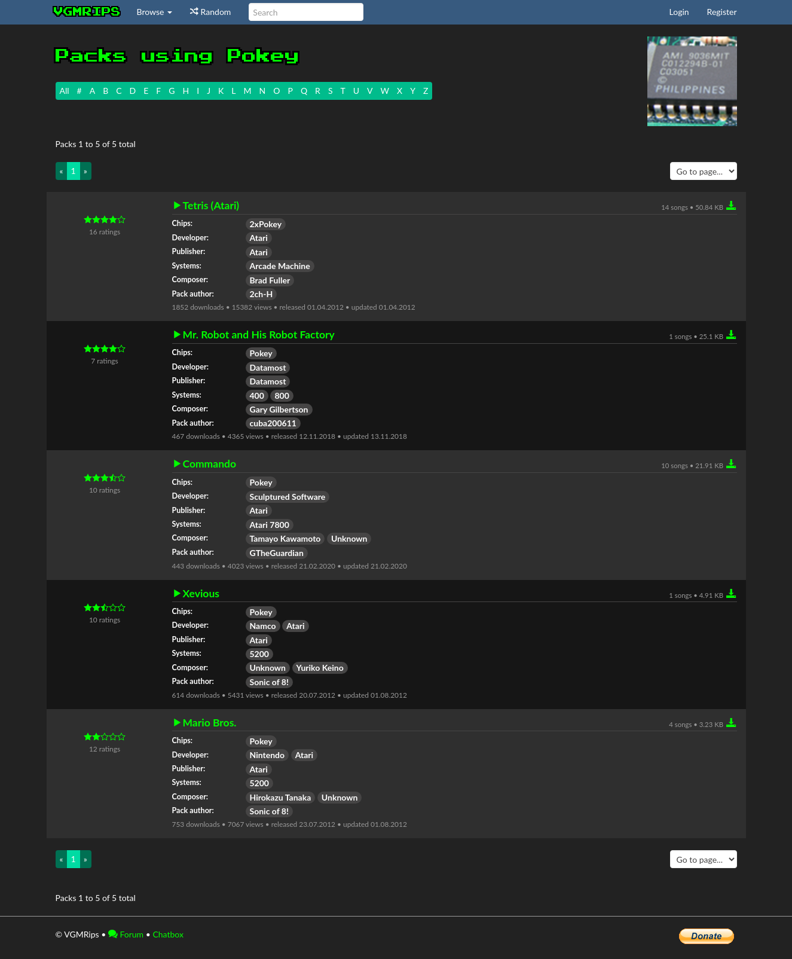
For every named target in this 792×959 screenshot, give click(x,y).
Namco (263, 626)
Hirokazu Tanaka (280, 797)
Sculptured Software (288, 496)
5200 (259, 654)
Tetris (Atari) (211, 205)
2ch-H (261, 294)
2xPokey (266, 224)
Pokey (261, 353)
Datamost (268, 367)
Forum (125, 934)
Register (722, 12)
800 (281, 395)
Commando (210, 464)
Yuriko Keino (320, 667)
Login (679, 12)
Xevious (201, 593)
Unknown (349, 538)
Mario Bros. (210, 722)
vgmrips (87, 12)
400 (257, 395)
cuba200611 (273, 423)
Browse (155, 12)
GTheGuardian (277, 553)
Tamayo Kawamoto (285, 538)
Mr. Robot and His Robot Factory (259, 334)
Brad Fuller (270, 280)
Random (210, 12)
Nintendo (267, 755)
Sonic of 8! (269, 682)
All (64, 90)
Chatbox (168, 934)
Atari (259, 238)
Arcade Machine (280, 266)
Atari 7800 (269, 525)
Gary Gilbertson (279, 409)
